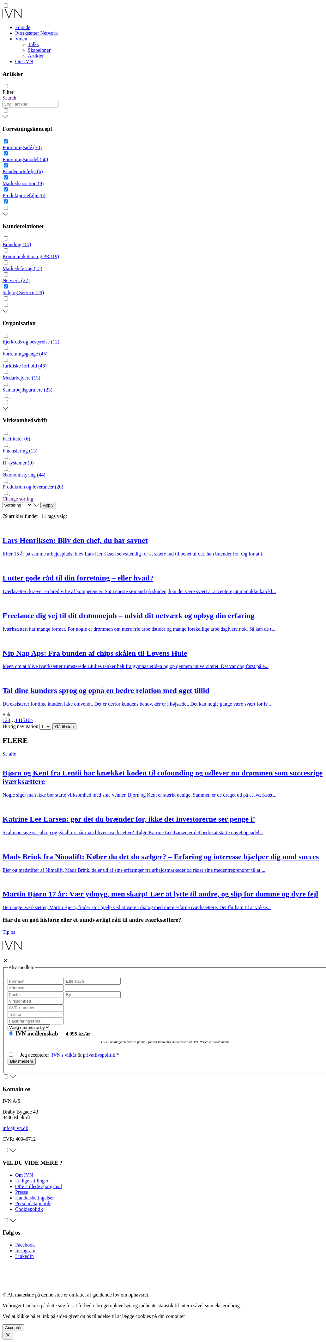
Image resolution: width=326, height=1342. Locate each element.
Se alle (9, 753)
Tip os (9, 932)
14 (17, 720)
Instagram (25, 1250)
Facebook (25, 1245)
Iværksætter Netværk (36, 33)
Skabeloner (39, 50)
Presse (21, 1192)
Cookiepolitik (29, 1209)
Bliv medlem (21, 1061)
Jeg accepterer (30, 1055)
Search (9, 97)
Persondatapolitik (33, 1203)
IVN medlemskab (37, 1033)
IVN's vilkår (63, 1055)
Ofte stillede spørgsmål (38, 1186)
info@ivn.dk (15, 1128)
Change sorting (18, 498)
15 (22, 720)
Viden (21, 38)
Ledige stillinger (31, 1180)
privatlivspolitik (99, 1055)
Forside (22, 27)
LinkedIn (24, 1256)
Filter (8, 92)
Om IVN (24, 61)
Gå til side (64, 726)
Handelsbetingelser (34, 1197)
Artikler (36, 55)
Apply (48, 505)
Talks (33, 44)
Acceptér (13, 1327)
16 (27, 720)
